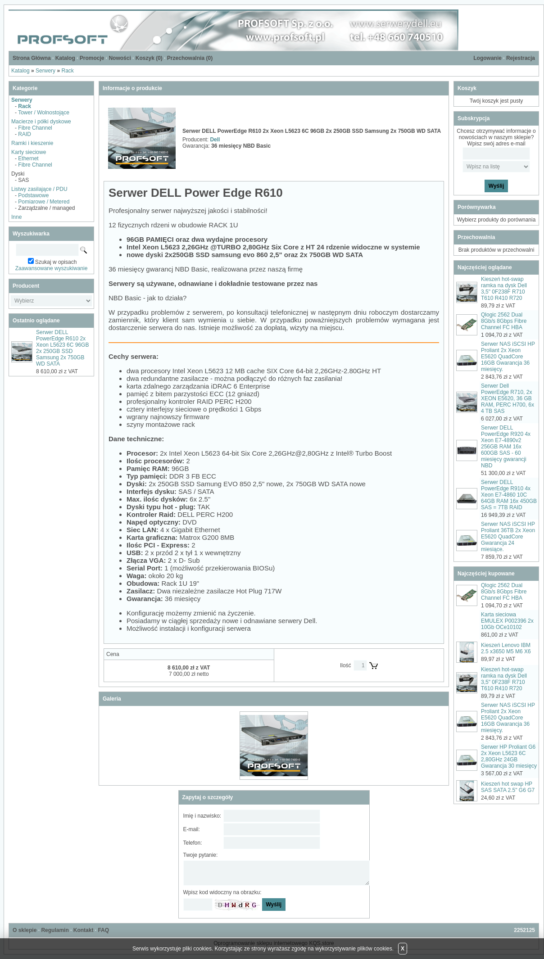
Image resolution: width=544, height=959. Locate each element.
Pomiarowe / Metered (43, 202)
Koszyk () (149, 58)
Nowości (120, 58)
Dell (215, 139)
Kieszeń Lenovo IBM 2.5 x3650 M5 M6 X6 (506, 648)
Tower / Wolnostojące (43, 112)
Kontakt (83, 930)
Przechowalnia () (190, 58)
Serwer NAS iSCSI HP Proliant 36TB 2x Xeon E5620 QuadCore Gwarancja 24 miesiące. (508, 536)
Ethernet (28, 158)
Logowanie (487, 58)
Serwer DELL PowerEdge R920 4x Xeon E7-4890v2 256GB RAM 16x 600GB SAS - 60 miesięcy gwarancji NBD (505, 447)
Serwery (45, 71)
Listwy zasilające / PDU (39, 189)
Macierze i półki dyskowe (41, 121)
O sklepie (24, 930)
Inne (16, 217)
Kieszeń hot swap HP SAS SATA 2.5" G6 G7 (508, 787)
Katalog (65, 58)
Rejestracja (520, 58)
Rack (67, 71)
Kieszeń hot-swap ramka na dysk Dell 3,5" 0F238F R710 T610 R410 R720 (504, 288)
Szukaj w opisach (56, 262)
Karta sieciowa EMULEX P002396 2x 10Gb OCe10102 (507, 620)
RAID (24, 134)
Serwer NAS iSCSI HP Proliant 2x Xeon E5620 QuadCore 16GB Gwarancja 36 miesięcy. (508, 356)
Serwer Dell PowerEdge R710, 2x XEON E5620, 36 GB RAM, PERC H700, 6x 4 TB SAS (507, 398)
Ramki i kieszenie (32, 143)
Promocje (92, 58)
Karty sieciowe (28, 152)
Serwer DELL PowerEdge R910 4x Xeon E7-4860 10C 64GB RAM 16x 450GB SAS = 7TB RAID (509, 495)
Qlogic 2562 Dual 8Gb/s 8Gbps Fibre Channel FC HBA (503, 321)
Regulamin (54, 930)
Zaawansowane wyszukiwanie (51, 268)
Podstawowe (33, 195)
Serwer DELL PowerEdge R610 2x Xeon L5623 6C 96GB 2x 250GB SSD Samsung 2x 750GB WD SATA (62, 348)
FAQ (103, 930)
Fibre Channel (35, 128)
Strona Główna (32, 58)
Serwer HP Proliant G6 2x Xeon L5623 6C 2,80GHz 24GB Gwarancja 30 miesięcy (509, 756)
